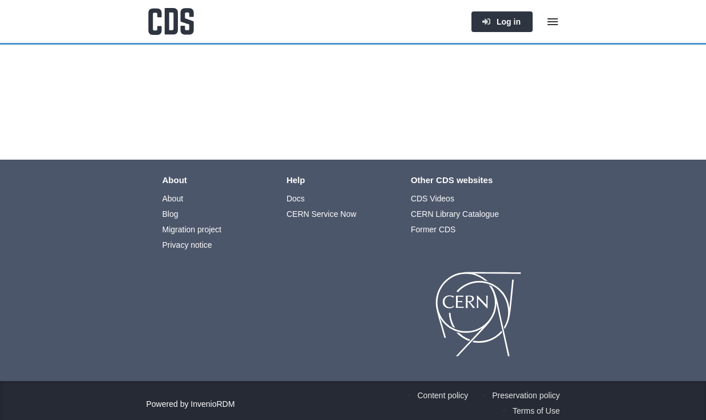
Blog (170, 214)
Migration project (192, 229)
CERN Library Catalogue (455, 214)
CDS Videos (432, 198)
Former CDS (433, 229)
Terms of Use (536, 410)
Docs (296, 198)
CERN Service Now (321, 214)
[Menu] (553, 21)
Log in (501, 21)
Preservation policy (526, 395)
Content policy (443, 395)
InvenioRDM (213, 404)
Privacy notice (187, 244)
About (173, 198)
